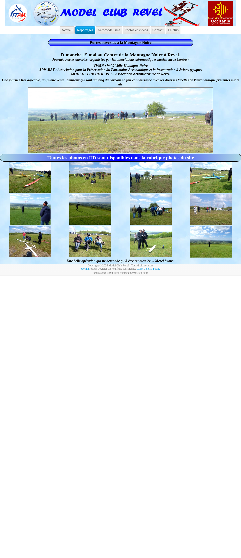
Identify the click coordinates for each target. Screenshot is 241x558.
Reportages (85, 30)
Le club (173, 30)
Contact (158, 30)
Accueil (67, 30)
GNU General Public (148, 268)
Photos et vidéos (136, 30)
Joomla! (85, 268)
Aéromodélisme (109, 30)
